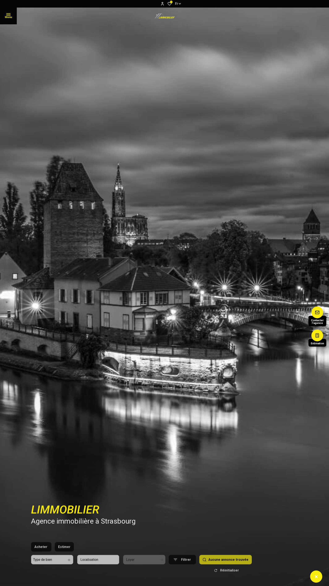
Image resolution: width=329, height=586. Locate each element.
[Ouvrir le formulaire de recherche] (182, 567)
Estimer (64, 554)
